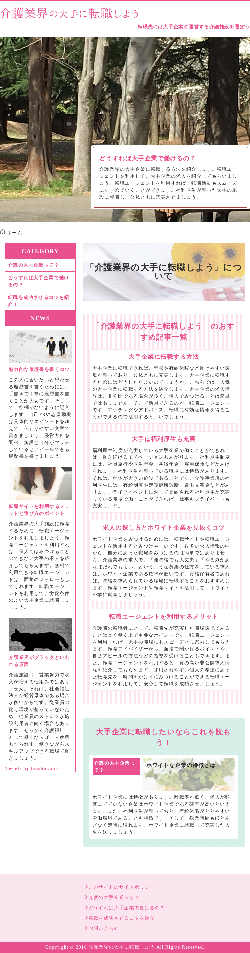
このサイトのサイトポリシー (122, 887)
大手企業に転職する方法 (163, 357)
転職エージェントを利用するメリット (164, 616)
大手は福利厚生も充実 (164, 439)
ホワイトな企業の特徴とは (181, 765)
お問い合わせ (104, 928)
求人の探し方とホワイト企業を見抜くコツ (164, 527)
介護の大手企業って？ (114, 767)
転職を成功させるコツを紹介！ (38, 301)
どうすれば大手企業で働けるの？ (147, 158)
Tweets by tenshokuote (32, 768)
